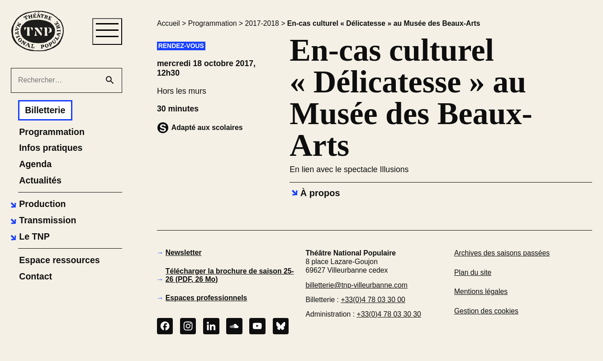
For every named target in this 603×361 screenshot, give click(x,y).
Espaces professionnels (206, 298)
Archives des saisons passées (502, 253)
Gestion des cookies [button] (486, 311)
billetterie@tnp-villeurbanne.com (356, 285)
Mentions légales (481, 291)
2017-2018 (262, 23)
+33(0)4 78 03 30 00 (373, 299)
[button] (37, 204)
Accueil (168, 23)
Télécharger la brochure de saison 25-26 (230, 275)
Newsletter (184, 252)
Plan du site (472, 272)
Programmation (212, 23)
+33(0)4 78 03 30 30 (388, 314)
